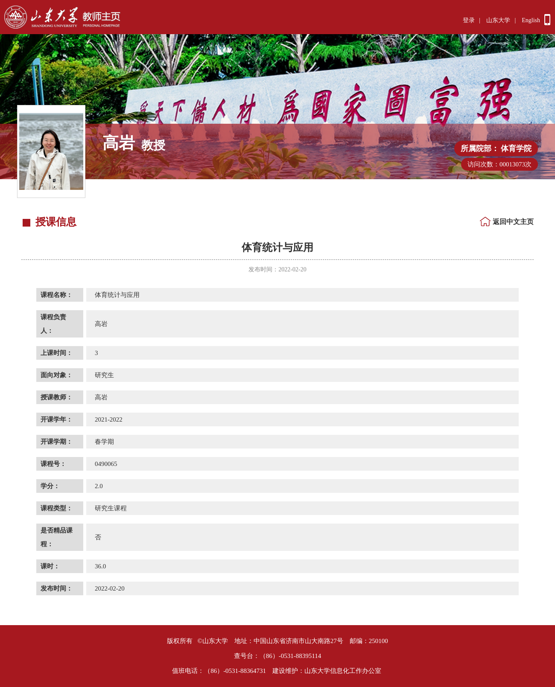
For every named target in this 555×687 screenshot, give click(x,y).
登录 (469, 20)
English (531, 20)
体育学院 (516, 148)
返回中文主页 (513, 221)
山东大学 (498, 20)
